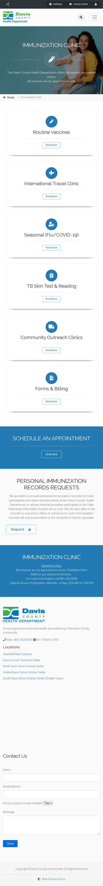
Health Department (15, 21)
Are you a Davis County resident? (23, 803)
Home (10, 97)
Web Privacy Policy (51, 879)
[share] (7, 4)
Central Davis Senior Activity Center (24, 672)
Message (8, 812)
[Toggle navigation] (94, 17)
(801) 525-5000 (23, 639)
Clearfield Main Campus (17, 654)
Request (21, 529)
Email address (12, 786)
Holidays (55, 4)
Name (6, 769)
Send (10, 843)
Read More (51, 145)
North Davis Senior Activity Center (23, 666)
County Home (78, 4)
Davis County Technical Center (21, 660)
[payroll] (96, 4)
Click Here (51, 454)
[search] (81, 17)
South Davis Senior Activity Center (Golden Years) (33, 678)
